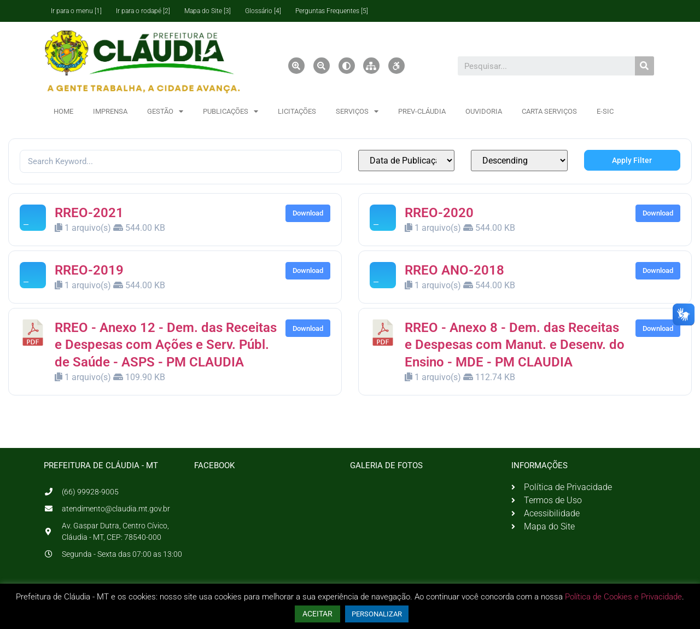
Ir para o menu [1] (76, 11)
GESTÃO (165, 111)
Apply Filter (632, 160)
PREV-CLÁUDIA (422, 111)
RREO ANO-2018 (454, 270)
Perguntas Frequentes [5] (331, 11)
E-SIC (605, 111)
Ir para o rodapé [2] (143, 11)
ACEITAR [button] (317, 613)
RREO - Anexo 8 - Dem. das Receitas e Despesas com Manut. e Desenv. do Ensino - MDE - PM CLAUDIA (515, 344)
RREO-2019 (89, 270)
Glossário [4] (263, 11)
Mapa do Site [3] (207, 11)
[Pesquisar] (644, 65)
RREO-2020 (439, 212)
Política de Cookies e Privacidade (623, 597)
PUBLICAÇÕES (230, 111)
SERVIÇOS (357, 111)
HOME (63, 111)
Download (308, 213)
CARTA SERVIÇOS (549, 111)
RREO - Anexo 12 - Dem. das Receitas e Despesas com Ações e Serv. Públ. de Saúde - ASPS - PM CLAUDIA (166, 344)
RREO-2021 (89, 212)
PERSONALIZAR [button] (377, 614)
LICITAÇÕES (297, 111)
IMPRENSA (110, 111)
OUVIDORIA (483, 111)
